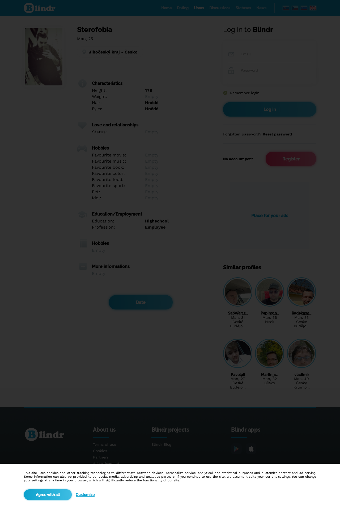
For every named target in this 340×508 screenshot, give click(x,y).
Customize (85, 495)
